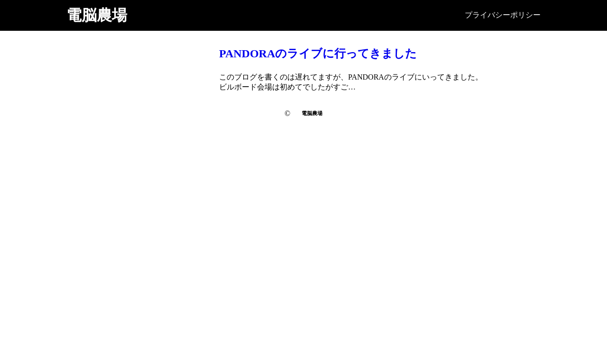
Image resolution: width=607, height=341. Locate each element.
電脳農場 (96, 15)
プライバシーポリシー (503, 15)
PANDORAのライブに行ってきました (318, 53)
